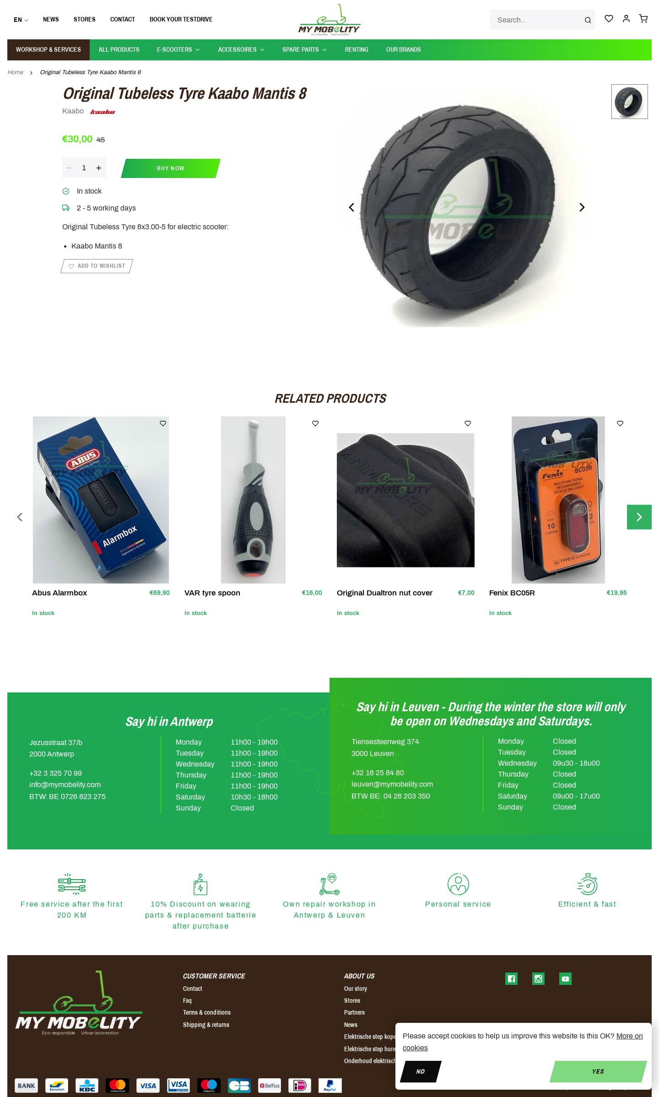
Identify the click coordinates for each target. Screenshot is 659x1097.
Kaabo (89, 112)
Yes (598, 1071)
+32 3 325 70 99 (55, 773)
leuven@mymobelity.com (392, 784)
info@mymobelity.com (65, 785)
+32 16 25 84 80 (377, 773)
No (420, 1071)
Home (15, 72)
